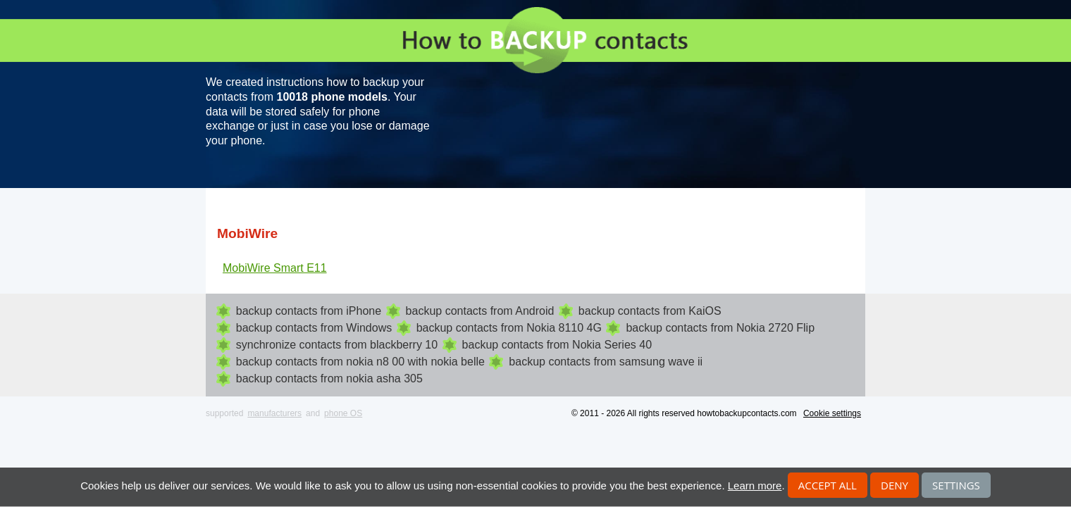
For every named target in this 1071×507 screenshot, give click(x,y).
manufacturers (274, 413)
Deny (894, 485)
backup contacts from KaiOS (650, 311)
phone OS (343, 413)
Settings (956, 485)
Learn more (755, 486)
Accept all (827, 485)
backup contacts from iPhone (308, 311)
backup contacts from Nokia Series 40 (557, 345)
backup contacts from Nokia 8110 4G (509, 328)
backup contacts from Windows (314, 328)
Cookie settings (832, 413)
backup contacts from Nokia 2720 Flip (720, 328)
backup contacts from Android (480, 311)
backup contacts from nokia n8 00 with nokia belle (360, 362)
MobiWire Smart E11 (275, 268)
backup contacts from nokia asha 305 (329, 378)
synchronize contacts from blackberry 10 (337, 345)
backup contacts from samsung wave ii (605, 362)
